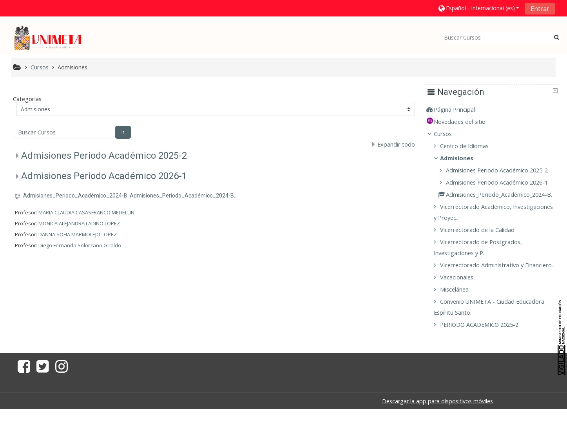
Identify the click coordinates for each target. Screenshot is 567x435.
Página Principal (460, 109)
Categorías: (28, 99)
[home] (47, 38)
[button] (478, 8)
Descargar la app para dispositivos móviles (437, 423)
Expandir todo (396, 144)
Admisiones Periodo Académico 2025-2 (104, 155)
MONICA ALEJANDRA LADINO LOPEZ (79, 223)
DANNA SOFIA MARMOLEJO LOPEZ (77, 234)
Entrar (540, 8)
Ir (123, 132)
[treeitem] (494, 109)
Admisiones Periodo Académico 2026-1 (104, 175)
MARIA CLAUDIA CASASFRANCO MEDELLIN (86, 212)
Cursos (449, 134)
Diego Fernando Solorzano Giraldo (79, 245)
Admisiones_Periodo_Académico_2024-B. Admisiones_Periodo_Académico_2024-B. (129, 195)
